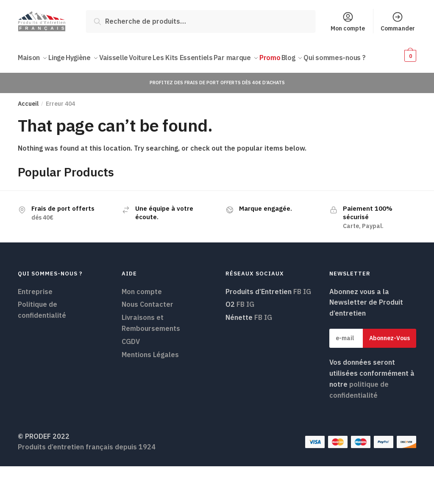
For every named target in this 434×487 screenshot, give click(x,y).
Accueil (28, 124)
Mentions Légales (150, 375)
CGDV (131, 362)
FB (297, 312)
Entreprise (35, 312)
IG (307, 312)
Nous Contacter (147, 325)
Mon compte (348, 21)
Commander (398, 21)
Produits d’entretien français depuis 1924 (87, 467)
